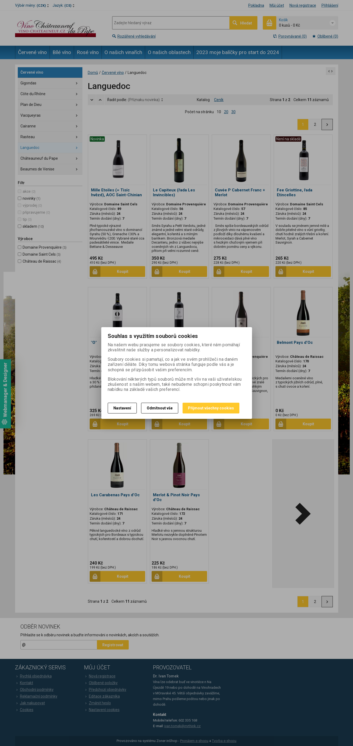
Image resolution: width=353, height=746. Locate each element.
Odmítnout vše (160, 408)
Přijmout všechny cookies (211, 408)
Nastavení (122, 408)
